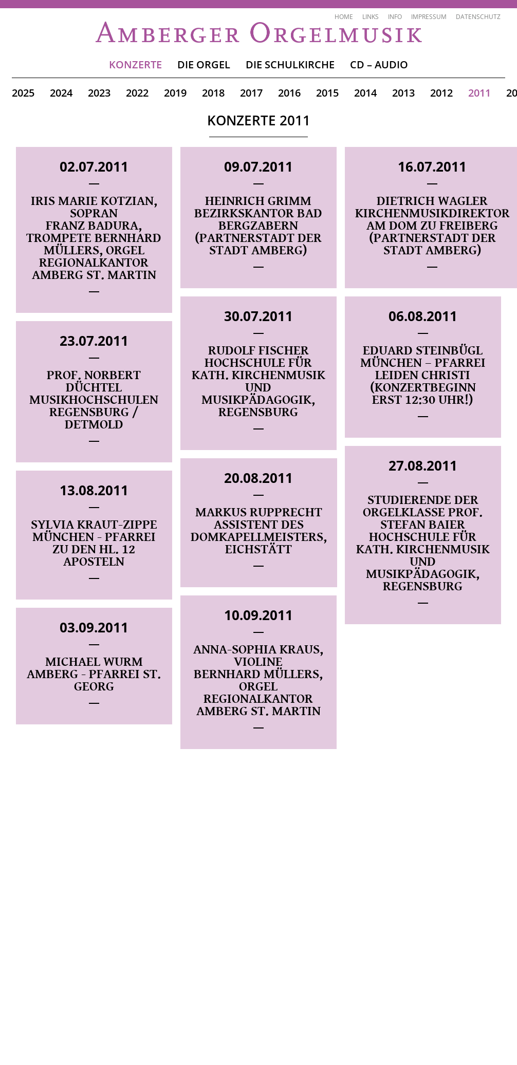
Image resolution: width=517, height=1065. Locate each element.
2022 (137, 93)
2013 (403, 93)
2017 (251, 93)
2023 (99, 93)
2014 (365, 93)
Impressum (429, 16)
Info (395, 16)
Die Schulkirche (290, 64)
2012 (441, 93)
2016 (289, 93)
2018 (213, 93)
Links (370, 16)
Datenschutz (478, 16)
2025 (23, 93)
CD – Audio (379, 64)
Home (344, 16)
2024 (61, 93)
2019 (175, 93)
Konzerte (135, 64)
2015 (327, 93)
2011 (479, 93)
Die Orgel (203, 64)
